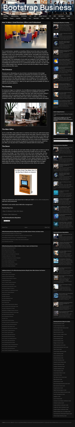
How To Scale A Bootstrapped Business (9, 346)
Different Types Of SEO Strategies (8, 274)
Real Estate (36, 18)
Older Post (47, 227)
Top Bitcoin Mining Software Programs (9, 278)
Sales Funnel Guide (58, 349)
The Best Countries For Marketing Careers (10, 322)
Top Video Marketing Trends (7, 298)
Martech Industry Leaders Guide (60, 334)
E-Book (35, 422)
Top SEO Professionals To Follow (8, 308)
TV (32, 422)
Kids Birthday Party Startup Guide (8, 326)
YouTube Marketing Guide (59, 360)
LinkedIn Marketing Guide (59, 368)
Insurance (63, 18)
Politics (57, 422)
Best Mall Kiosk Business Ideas (8, 314)
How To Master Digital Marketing (8, 261)
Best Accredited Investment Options (9, 251)
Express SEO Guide (58, 375)
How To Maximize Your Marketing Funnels (10, 290)
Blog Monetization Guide (59, 332)
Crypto (24, 18)
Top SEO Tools (5, 318)
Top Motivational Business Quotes (8, 336)
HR (52, 18)
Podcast (30, 422)
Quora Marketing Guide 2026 (7, 241)
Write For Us (43, 422)
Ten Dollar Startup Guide (6, 272)
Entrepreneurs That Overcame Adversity (9, 328)
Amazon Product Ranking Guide (8, 276)
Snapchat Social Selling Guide (60, 362)
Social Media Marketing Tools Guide (61, 347)
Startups (5, 18)
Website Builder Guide (58, 330)
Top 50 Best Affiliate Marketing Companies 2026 (65, 93)
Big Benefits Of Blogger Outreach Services (10, 310)
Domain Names (49, 422)
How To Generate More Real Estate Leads (10, 306)
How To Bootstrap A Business (7, 316)
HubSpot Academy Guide (59, 402)
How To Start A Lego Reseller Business (9, 324)
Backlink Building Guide (58, 340)
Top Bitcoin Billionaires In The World (9, 256)
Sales (42, 18)
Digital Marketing (14, 16)
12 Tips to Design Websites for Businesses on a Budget (65, 199)
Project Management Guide (59, 394)
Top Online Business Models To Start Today (10, 312)
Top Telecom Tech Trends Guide (60, 377)
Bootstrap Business (8, 422)
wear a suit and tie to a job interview (24, 57)
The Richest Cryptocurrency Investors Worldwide (11, 257)
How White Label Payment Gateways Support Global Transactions (64, 42)
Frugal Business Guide (58, 387)
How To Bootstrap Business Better (8, 342)
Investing (18, 18)
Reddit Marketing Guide (58, 357)
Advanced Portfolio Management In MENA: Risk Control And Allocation (15, 239)
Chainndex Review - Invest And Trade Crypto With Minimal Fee (65, 223)
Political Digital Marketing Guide (60, 415)
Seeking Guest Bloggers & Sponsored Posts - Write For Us (65, 84)
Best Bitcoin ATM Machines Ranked (9, 247)
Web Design (61, 16)
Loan (57, 18)
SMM (54, 422)
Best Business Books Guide (59, 385)
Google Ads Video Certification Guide (61, 407)
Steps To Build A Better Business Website (10, 304)
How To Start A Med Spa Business (8, 340)
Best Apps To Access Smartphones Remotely (10, 253)
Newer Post (4, 227)
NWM (25, 422)
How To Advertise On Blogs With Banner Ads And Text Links (65, 101)
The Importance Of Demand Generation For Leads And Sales (65, 259)
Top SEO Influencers (6, 296)
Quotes (38, 422)
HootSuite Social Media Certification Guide (62, 400)
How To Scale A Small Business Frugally (9, 263)
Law (69, 18)
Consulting (5, 16)
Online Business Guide (58, 381)
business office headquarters (41, 199)
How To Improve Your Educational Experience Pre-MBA (66, 294)
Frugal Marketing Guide (6, 280)
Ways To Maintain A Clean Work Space (13, 211)
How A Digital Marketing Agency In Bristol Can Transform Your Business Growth (17, 235)
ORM (55, 16)
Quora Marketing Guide (58, 355)
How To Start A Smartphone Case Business (10, 350)
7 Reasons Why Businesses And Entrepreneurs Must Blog (65, 25)
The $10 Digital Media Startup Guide (61, 327)
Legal (19, 422)
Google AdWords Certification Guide (61, 405)
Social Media (24, 16)
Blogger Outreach (43, 16)
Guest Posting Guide (58, 398)
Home (26, 227)
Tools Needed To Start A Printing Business (10, 344)
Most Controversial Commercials (8, 284)
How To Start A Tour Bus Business (8, 348)
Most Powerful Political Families (8, 320)
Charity (67, 422)
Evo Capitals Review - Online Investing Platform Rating (65, 207)
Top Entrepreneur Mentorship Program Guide (63, 413)
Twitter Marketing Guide (58, 353)
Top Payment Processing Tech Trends (9, 286)
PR (50, 16)
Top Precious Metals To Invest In (8, 288)
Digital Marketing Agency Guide (60, 390)
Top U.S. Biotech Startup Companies (9, 282)
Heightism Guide (57, 396)
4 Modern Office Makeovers (10, 214)
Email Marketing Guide (58, 338)
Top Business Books (6, 294)
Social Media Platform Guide (59, 372)
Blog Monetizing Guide (6, 300)
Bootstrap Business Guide (59, 323)
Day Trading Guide (5, 302)
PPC (30, 16)
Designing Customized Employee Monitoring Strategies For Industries (65, 51)
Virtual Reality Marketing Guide (60, 351)
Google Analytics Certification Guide (61, 409)
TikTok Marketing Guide (58, 370)
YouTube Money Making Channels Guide (62, 392)
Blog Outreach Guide (58, 379)
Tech (30, 18)
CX (27, 422)
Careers (64, 422)
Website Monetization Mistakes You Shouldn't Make (11, 233)
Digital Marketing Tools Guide (59, 345)
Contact (68, 16)
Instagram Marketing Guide (59, 366)
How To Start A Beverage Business (8, 334)
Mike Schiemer (15, 422)
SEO (35, 16)
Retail (48, 18)
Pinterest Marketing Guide (59, 364)
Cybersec (60, 422)
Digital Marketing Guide (58, 336)
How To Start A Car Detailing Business (9, 338)
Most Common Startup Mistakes (8, 292)
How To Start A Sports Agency (7, 332)
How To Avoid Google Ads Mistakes (8, 265)
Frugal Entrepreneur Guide (59, 325)
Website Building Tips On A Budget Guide (62, 411)
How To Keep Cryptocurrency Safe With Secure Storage (65, 60)
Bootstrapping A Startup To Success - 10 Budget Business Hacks (14, 237)
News (22, 422)
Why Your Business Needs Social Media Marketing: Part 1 (66, 312)
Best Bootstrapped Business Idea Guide (62, 383)
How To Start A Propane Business (8, 330)
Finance (11, 18)
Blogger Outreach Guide (58, 342)
